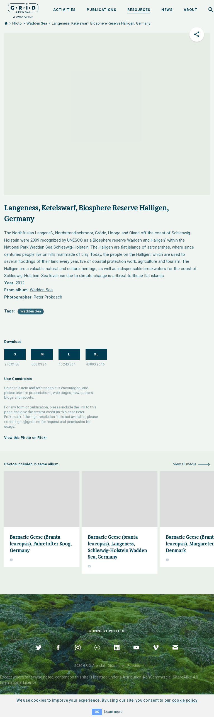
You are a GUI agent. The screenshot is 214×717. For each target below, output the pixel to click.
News (166, 10)
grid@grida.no (28, 422)
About (190, 10)
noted (48, 677)
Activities (64, 10)
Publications (101, 10)
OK (97, 712)
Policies (133, 665)
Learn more (113, 711)
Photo (17, 23)
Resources (138, 10)
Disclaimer (116, 665)
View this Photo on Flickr (25, 438)
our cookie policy (181, 700)
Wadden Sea (36, 23)
